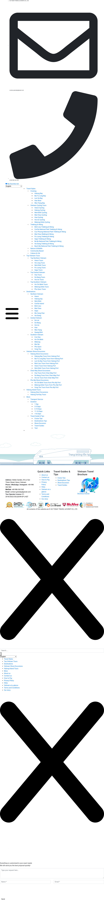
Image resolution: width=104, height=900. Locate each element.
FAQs (43, 487)
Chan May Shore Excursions (40, 371)
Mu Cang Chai (39, 313)
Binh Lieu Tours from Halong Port (46, 363)
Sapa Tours (39, 270)
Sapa (36, 311)
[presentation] (15, 891)
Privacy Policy (9, 680)
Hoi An (37, 325)
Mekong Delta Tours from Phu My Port (48, 385)
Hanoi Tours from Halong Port (45, 366)
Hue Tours (38, 275)
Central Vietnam (36, 318)
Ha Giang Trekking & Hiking (44, 244)
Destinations (31, 292)
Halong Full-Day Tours (38, 395)
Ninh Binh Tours (40, 265)
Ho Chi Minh (39, 339)
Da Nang (38, 323)
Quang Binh (39, 332)
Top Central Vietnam (38, 272)
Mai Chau (38, 308)
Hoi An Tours (39, 280)
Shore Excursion (40, 423)
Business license (83, 494)
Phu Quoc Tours (40, 289)
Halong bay (39, 299)
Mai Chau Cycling (41, 215)
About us (44, 475)
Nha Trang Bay (40, 203)
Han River (38, 201)
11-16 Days (38, 411)
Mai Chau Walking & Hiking (44, 234)
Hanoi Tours (39, 260)
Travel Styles (31, 189)
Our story (44, 499)
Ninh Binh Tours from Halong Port (47, 368)
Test (36, 428)
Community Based (37, 251)
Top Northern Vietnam (38, 258)
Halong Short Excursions (39, 392)
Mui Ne (37, 344)
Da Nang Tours (40, 277)
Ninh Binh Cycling (41, 213)
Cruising (33, 191)
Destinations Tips (41, 421)
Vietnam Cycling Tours (38, 205)
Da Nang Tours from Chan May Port (47, 375)
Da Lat (37, 320)
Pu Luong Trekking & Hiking (44, 236)
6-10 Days (38, 409)
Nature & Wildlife (36, 248)
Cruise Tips (39, 418)
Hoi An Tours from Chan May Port (46, 378)
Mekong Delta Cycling (42, 222)
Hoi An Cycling (40, 220)
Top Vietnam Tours (33, 256)
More (28, 397)
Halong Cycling (40, 210)
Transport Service (37, 399)
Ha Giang (38, 315)
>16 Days (38, 414)
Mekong (37, 342)
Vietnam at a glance (11, 685)
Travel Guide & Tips (37, 416)
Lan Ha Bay (39, 198)
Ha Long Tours (40, 263)
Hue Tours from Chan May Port (46, 373)
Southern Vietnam (37, 335)
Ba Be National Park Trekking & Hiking (48, 241)
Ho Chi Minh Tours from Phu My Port (48, 383)
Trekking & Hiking (37, 224)
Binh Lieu (38, 306)
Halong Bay (39, 193)
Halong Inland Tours (34, 390)
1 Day (37, 404)
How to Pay (45, 480)
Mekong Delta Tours (42, 287)
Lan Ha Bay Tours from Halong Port (47, 361)
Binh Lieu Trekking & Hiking (44, 227)
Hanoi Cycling (39, 208)
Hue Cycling (39, 217)
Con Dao (38, 337)
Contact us (45, 477)
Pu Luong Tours (40, 268)
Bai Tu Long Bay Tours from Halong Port (49, 359)
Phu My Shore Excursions (40, 380)
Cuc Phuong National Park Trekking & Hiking (50, 232)
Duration (34, 402)
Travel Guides (39, 426)
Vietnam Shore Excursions (36, 351)
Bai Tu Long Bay (40, 196)
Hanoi (37, 296)
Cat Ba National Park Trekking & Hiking (48, 229)
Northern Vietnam (37, 294)
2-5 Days (38, 406)
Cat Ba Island (39, 304)
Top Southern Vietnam (38, 282)
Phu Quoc (38, 347)
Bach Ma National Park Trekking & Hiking (49, 246)
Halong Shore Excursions (39, 354)
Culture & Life (35, 253)
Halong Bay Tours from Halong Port (47, 356)
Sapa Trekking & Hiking (43, 239)
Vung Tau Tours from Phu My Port (47, 387)
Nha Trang (38, 330)
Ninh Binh (38, 301)
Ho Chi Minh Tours (41, 284)
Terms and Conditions (12, 688)
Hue (36, 327)
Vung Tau (38, 349)
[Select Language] (14, 186)
